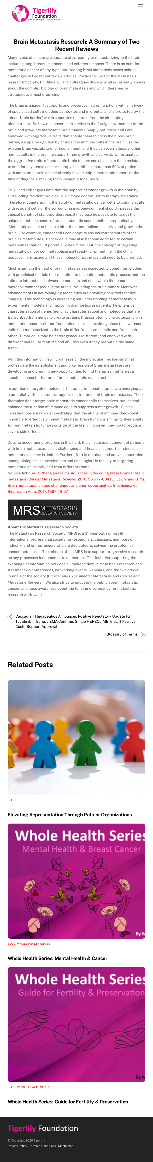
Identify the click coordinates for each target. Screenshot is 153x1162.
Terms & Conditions (42, 1146)
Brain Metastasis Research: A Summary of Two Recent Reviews (77, 45)
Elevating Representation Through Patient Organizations (70, 815)
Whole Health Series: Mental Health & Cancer (57, 958)
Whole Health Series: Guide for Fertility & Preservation (68, 1102)
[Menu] (140, 6)
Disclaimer (65, 1146)
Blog (12, 800)
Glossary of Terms (122, 634)
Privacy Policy (17, 1146)
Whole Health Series (33, 943)
